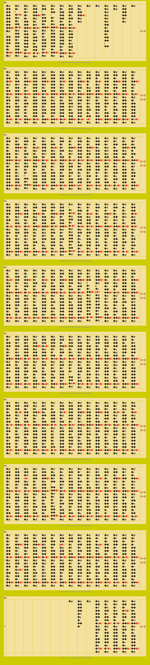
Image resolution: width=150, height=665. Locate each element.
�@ (5, 2)
